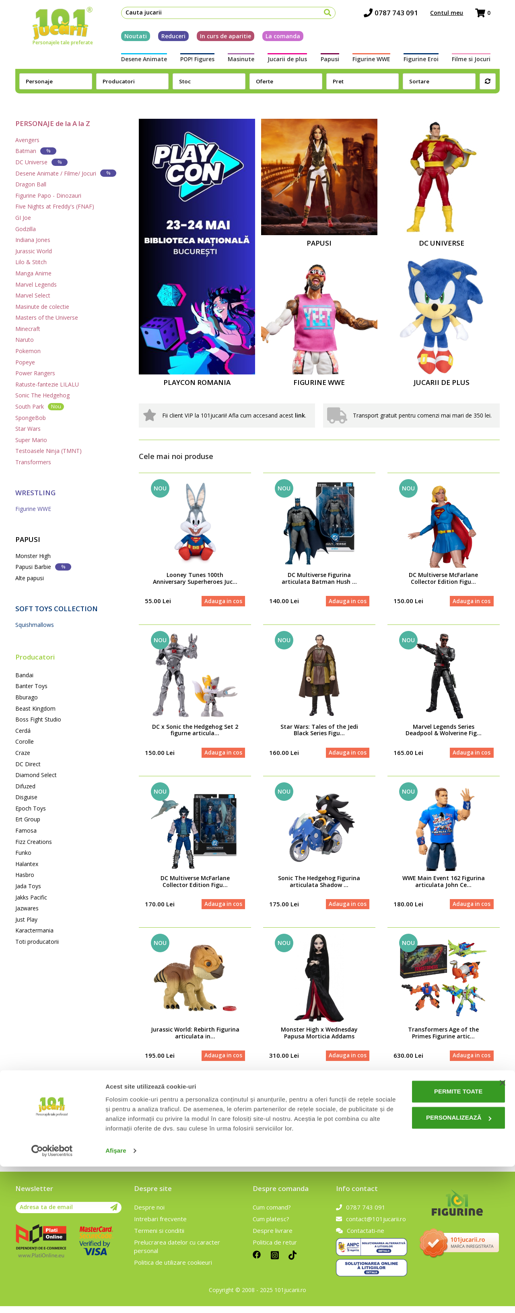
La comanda (273, 39)
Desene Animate (135, 63)
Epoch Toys (30, 808)
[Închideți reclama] (502, 1219)
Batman (35, 151)
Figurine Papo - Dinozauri (48, 195)
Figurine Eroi (427, 63)
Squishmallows (34, 625)
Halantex (26, 864)
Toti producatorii (37, 941)
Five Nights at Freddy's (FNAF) (54, 206)
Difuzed (25, 786)
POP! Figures (191, 63)
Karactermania (34, 930)
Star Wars (28, 428)
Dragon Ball (30, 184)
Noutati (126, 39)
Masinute (237, 63)
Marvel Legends (36, 284)
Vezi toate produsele (457, 1095)
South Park (39, 406)
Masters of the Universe (46, 317)
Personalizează (433, 1254)
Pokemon (28, 351)
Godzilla (25, 229)
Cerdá (23, 730)
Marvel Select (32, 295)
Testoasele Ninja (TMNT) (48, 451)
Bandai (24, 675)
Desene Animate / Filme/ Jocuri (65, 173)
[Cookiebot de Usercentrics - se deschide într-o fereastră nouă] (52, 1297)
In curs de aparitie (216, 39)
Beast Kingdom (35, 708)
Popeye (25, 362)
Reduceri (164, 39)
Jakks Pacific (31, 897)
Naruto (24, 339)
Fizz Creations (33, 842)
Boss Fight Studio (38, 719)
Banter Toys (31, 686)
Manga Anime (33, 273)
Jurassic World (33, 251)
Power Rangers (35, 373)
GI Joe (23, 217)
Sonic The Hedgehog (42, 395)
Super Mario (31, 440)
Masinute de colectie (42, 306)
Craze (22, 753)
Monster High (33, 556)
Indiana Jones (32, 240)
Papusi (331, 63)
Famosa (26, 830)
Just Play (26, 919)
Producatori (35, 657)
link (300, 415)
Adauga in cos (221, 602)
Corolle (24, 741)
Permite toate (433, 1228)
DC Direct (28, 764)
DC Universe (41, 162)
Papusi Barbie (43, 567)
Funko (23, 852)
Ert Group (27, 819)
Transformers (33, 462)
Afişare (115, 1297)
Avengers (27, 140)
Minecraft (27, 329)
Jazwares (27, 908)
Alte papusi (29, 578)
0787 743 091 (400, 16)
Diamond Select (36, 775)
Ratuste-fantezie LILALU (47, 384)
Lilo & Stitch (31, 262)
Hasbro (24, 875)
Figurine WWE (375, 63)
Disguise (26, 797)
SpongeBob (30, 418)
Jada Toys (28, 886)
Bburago (26, 697)
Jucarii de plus (286, 63)
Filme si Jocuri (480, 63)
